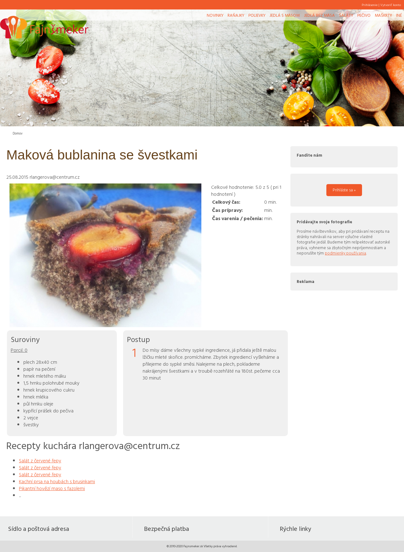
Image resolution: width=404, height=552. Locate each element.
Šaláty (346, 15)
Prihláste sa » (344, 190)
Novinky (215, 15)
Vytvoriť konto (390, 4)
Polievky (256, 15)
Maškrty (383, 15)
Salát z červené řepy (40, 460)
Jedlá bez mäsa (319, 15)
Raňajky (236, 15)
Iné (399, 15)
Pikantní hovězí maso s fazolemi (52, 488)
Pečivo (364, 15)
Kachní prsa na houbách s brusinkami (57, 481)
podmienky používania (345, 253)
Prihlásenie (369, 4)
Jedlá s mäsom (285, 15)
